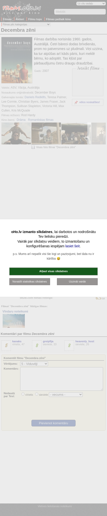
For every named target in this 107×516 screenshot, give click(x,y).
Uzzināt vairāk (77, 281)
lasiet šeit (72, 246)
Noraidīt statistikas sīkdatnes (30, 281)
